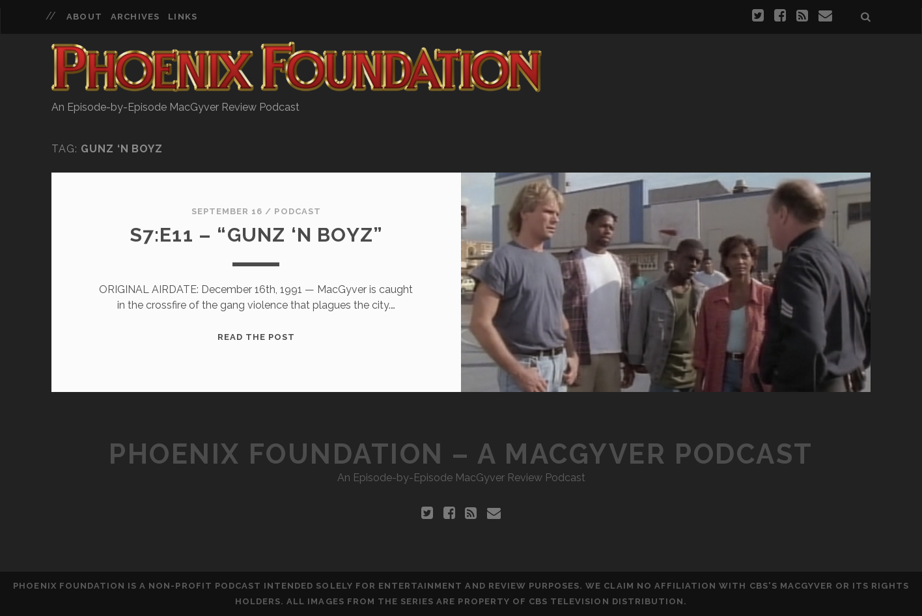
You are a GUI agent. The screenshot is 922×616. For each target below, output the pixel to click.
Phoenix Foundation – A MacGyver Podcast (461, 454)
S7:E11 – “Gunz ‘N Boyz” (257, 234)
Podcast (297, 211)
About (84, 16)
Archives (135, 16)
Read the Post (256, 337)
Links (182, 16)
